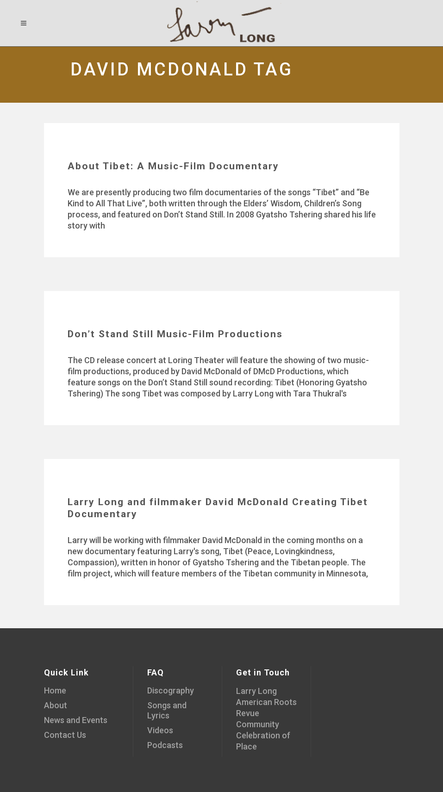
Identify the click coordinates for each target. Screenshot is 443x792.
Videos (160, 730)
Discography (170, 690)
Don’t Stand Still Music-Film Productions (175, 334)
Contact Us (65, 735)
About (55, 705)
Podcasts (165, 745)
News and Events (75, 720)
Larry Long (256, 691)
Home (55, 690)
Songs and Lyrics (167, 710)
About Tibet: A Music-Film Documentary (173, 166)
